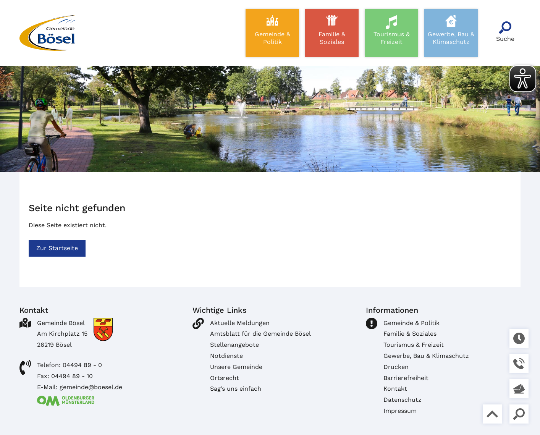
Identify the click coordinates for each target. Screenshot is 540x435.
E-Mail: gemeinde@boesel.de (79, 387)
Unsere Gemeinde (236, 366)
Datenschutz (402, 399)
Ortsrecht (224, 378)
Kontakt (395, 388)
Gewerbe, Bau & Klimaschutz (426, 355)
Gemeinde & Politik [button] (272, 38)
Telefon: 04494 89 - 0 (69, 365)
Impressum (400, 410)
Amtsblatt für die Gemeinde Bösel (260, 333)
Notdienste (226, 355)
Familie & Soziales (410, 333)
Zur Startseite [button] (57, 248)
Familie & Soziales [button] (332, 38)
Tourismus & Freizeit (413, 344)
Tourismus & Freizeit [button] (391, 38)
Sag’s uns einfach (235, 388)
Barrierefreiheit (405, 378)
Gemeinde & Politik (411, 323)
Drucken (396, 366)
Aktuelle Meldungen (240, 323)
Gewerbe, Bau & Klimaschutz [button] (451, 38)
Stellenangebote (234, 344)
